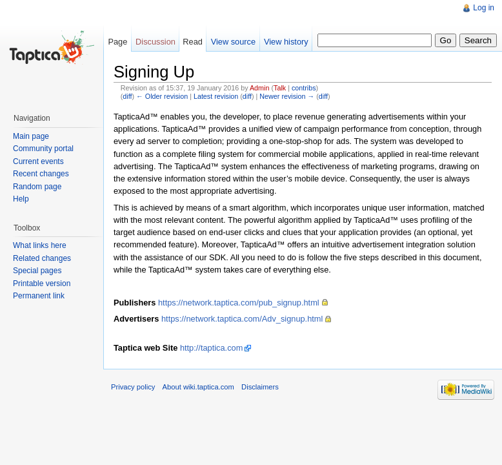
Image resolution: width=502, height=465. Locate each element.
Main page (31, 136)
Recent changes (41, 173)
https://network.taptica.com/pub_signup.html (238, 302)
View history (286, 41)
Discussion (156, 41)
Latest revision (216, 96)
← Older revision (162, 96)
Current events (38, 161)
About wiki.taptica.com (198, 387)
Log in (483, 7)
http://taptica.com (211, 348)
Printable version (41, 283)
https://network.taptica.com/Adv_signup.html (242, 319)
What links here (39, 245)
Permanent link (39, 295)
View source (233, 41)
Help (21, 198)
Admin (259, 88)
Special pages (37, 270)
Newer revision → (286, 96)
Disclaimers (260, 387)
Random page (37, 186)
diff (127, 96)
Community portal (43, 148)
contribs (304, 88)
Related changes (42, 258)
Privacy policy (133, 387)
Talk (280, 88)
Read (193, 41)
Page (117, 41)
